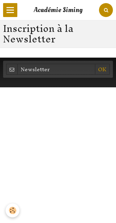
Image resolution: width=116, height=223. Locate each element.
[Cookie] (12, 210)
